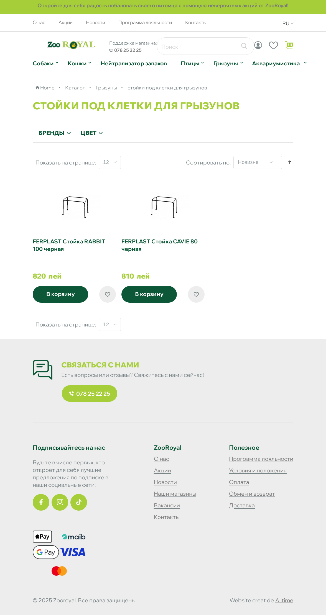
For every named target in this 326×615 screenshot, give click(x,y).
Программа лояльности (145, 22)
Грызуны (225, 63)
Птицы (190, 63)
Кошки (77, 63)
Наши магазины (175, 493)
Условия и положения (258, 470)
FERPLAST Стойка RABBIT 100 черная (69, 245)
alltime (284, 600)
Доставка (242, 505)
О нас (39, 22)
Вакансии (167, 505)
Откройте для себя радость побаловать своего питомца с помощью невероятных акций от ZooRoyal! (163, 5)
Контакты (196, 22)
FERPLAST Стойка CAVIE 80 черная (159, 245)
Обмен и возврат (252, 493)
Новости (95, 22)
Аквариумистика (276, 63)
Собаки (43, 63)
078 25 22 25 (128, 50)
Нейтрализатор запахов (134, 63)
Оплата (239, 481)
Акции (65, 22)
